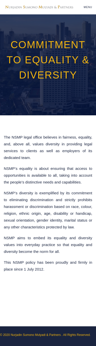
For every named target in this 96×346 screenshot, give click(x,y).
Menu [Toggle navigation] (88, 7)
